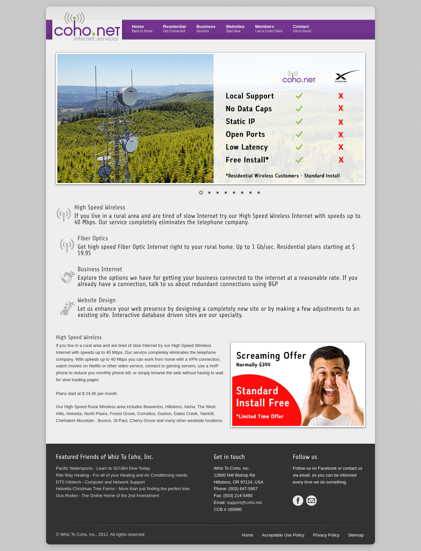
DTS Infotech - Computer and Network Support (100, 482)
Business (205, 28)
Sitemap (356, 535)
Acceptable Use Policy (283, 535)
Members (269, 28)
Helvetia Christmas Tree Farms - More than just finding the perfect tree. (123, 488)
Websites (235, 28)
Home (142, 28)
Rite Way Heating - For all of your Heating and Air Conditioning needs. (122, 475)
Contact (302, 28)
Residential (174, 28)
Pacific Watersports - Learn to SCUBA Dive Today (103, 468)
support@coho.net (244, 502)
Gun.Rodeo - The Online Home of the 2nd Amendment (107, 495)
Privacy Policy (326, 535)
